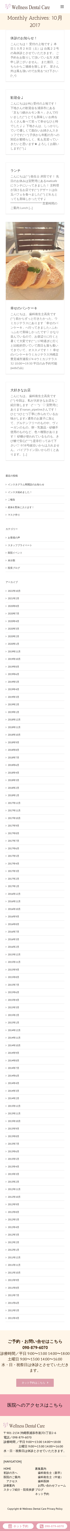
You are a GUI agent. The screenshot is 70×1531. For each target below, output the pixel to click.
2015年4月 (13, 1000)
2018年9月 (13, 742)
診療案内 (9, 1485)
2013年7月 (13, 1143)
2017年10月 (14, 818)
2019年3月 (13, 697)
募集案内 (40, 1468)
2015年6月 (13, 992)
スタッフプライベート (20, 545)
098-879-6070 (35, 1347)
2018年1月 (13, 795)
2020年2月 (13, 636)
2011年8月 (13, 1287)
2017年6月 (13, 848)
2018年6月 (13, 765)
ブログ (39, 1489)
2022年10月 (14, 591)
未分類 (11, 560)
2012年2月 (13, 1242)
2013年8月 (13, 1136)
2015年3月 (13, 1007)
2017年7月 (13, 840)
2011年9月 (13, 1280)
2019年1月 (13, 712)
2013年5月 (13, 1159)
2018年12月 (14, 719)
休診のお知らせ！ (23, 38)
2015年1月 (13, 1022)
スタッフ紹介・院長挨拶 (19, 1489)
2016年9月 (13, 916)
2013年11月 (14, 1113)
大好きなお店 (20, 390)
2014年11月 (14, 1037)
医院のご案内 (12, 1477)
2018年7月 (13, 757)
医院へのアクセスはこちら (35, 1405)
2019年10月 (14, 659)
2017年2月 (13, 878)
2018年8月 (13, 749)
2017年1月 (13, 886)
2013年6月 (13, 1151)
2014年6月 (13, 1075)
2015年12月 (14, 954)
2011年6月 (13, 1303)
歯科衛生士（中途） (50, 1477)
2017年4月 (13, 863)
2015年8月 (13, 977)
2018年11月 (14, 727)
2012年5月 (13, 1219)
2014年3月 (13, 1090)
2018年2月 (13, 787)
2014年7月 (13, 1068)
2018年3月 (13, 780)
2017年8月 (13, 833)
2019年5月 (13, 681)
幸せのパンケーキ (23, 308)
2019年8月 (13, 666)
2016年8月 (13, 924)
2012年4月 (13, 1227)
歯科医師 (43, 1481)
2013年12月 (14, 1106)
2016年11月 (14, 901)
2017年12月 (14, 803)
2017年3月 (13, 871)
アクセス (12, 1481)
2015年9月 (13, 969)
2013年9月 (13, 1128)
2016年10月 (14, 909)
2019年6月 (13, 674)
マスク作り (14, 514)
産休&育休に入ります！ (21, 507)
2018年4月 (13, 772)
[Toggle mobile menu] (62, 6)
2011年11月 (14, 1265)
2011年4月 (13, 1318)
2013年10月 (14, 1121)
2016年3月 (13, 939)
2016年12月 (14, 893)
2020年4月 (13, 621)
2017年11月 (14, 810)
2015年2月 (13, 1015)
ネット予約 (42, 1494)
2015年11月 (14, 962)
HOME (7, 1468)
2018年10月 (14, 734)
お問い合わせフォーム (52, 1485)
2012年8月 (13, 1212)
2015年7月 (13, 984)
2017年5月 (13, 856)
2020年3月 (13, 628)
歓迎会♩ (17, 98)
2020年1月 (13, 643)
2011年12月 (14, 1257)
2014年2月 (13, 1098)
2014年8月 (13, 1060)
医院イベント (15, 552)
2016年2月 (13, 946)
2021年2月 (13, 598)
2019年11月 (14, 651)
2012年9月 (13, 1204)
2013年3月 (13, 1174)
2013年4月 (13, 1166)
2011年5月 (13, 1310)
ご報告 (11, 499)
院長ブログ (14, 567)
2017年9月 (13, 825)
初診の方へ (11, 1473)
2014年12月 (14, 1030)
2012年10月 (14, 1196)
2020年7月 (13, 613)
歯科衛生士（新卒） (50, 1473)
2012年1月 (13, 1249)
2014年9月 (13, 1052)
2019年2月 (13, 704)
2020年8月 (13, 606)
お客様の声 (14, 537)
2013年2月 (13, 1181)
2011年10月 (14, 1272)
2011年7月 (13, 1295)
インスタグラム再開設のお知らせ (26, 484)
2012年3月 (13, 1234)
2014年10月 (14, 1045)
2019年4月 (13, 689)
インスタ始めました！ (20, 492)
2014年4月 (13, 1083)
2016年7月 (13, 931)
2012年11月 (14, 1189)
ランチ (15, 171)
